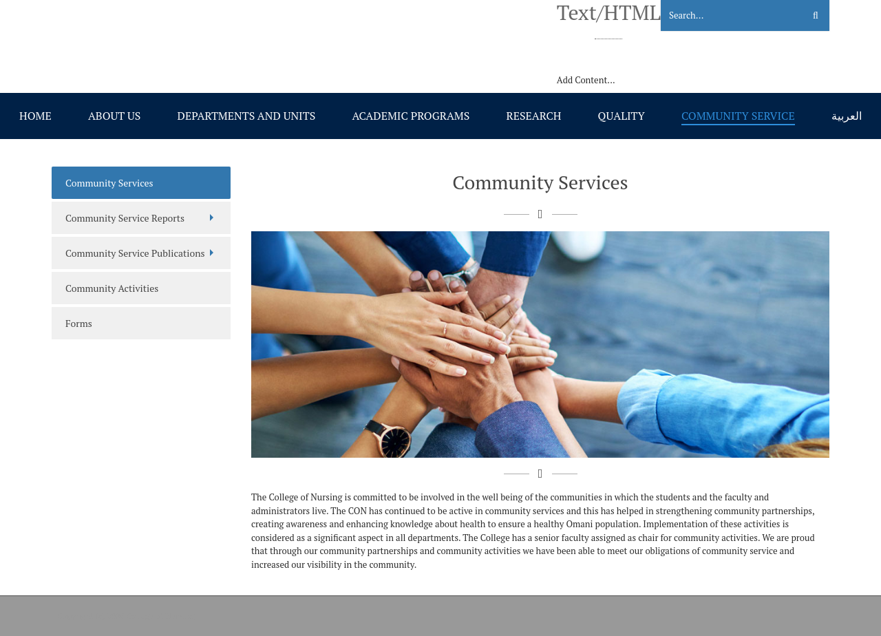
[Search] (724, 16)
